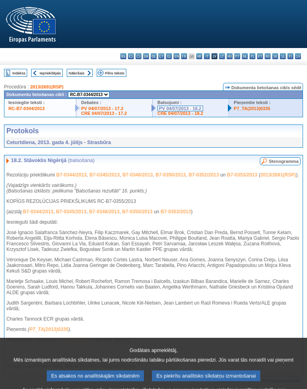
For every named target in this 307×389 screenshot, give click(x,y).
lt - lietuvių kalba (222, 56)
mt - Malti (237, 56)
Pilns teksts (115, 73)
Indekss (19, 73)
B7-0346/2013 (137, 175)
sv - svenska (298, 56)
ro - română (268, 56)
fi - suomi (290, 56)
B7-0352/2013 (204, 175)
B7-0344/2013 (71, 175)
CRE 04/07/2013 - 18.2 (180, 113)
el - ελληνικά (169, 56)
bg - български (123, 56)
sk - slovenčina (275, 56)
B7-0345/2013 (104, 175)
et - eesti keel (161, 56)
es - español (131, 56)
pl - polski (252, 56)
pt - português (260, 56)
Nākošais (76, 73)
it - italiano (207, 56)
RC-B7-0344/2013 (26, 108)
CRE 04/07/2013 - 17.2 (104, 113)
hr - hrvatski (199, 56)
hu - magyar (230, 56)
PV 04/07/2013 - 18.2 (180, 108)
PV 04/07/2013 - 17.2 (102, 108)
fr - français (184, 56)
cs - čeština (139, 56)
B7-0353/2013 (242, 175)
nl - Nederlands (245, 56)
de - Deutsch (154, 56)
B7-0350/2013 (170, 175)
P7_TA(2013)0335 (252, 108)
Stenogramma (284, 161)
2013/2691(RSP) (46, 86)
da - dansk (146, 56)
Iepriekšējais (50, 73)
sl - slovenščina (283, 56)
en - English (176, 56)
